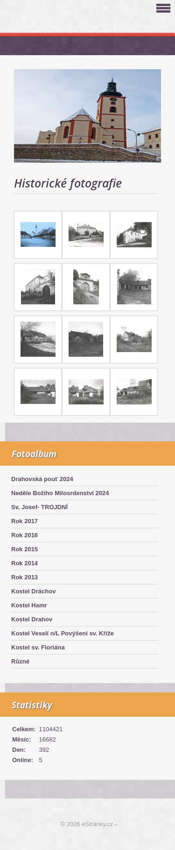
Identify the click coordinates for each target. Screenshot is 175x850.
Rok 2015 (24, 549)
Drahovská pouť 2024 (42, 479)
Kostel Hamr (29, 605)
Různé (20, 661)
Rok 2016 (24, 535)
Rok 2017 (24, 521)
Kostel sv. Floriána (38, 647)
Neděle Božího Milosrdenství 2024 (60, 493)
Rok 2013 (24, 577)
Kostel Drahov (31, 619)
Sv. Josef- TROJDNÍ (39, 507)
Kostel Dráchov (33, 591)
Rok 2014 (24, 563)
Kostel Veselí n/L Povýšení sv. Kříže (62, 633)
